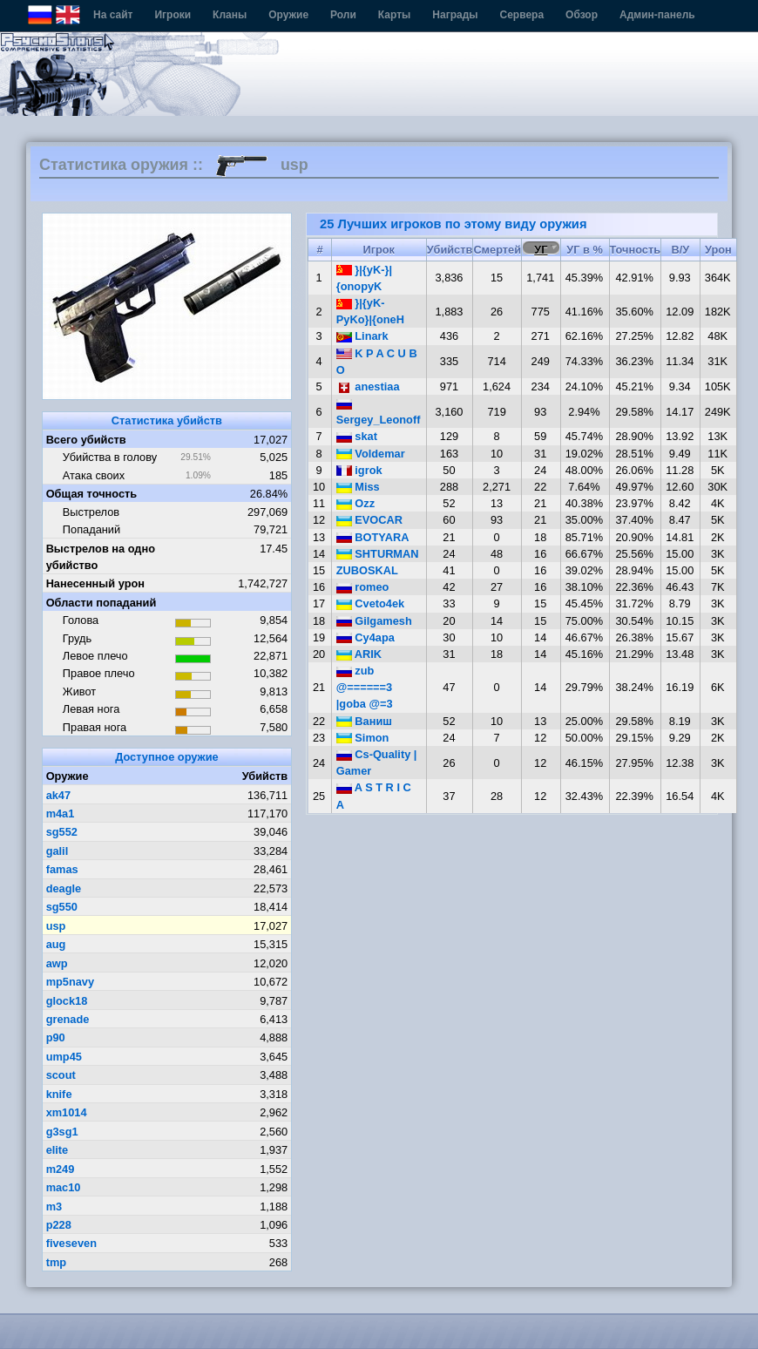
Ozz (355, 503)
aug (56, 944)
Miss (358, 486)
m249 (60, 1169)
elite (57, 1149)
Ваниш (364, 721)
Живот (79, 691)
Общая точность (92, 493)
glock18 (67, 1000)
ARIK (359, 654)
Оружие (288, 15)
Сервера (522, 15)
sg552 (62, 831)
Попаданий (91, 529)
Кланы (230, 15)
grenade (68, 1019)
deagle (64, 888)
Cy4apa (365, 637)
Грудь (77, 638)
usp (56, 925)
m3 (54, 1206)
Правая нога (94, 727)
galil (57, 851)
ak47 (58, 795)
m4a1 (60, 813)
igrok (359, 470)
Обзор (581, 15)
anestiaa (368, 386)
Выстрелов (91, 512)
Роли (343, 15)
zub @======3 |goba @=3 (364, 687)
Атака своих (94, 475)
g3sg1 (62, 1131)
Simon (362, 737)
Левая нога (91, 708)
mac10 (63, 1187)
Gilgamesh (374, 620)
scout (61, 1074)
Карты (394, 15)
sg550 (62, 906)
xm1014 (66, 1112)
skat (356, 436)
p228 (58, 1224)
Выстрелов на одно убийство (100, 557)
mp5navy (70, 981)
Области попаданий (101, 602)
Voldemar (370, 453)
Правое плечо (99, 673)
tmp (56, 1262)
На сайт (112, 15)
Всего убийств (86, 439)
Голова (80, 620)
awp (57, 963)
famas (62, 869)
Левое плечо (95, 655)
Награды (454, 15)
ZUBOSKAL (367, 570)
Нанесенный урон (95, 583)
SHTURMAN (377, 553)
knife (59, 1094)
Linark (362, 335)
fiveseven (71, 1243)
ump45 (64, 1056)
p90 (55, 1037)
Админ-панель (657, 15)
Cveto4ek (370, 603)
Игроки (172, 15)
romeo (362, 586)
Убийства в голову (110, 457)
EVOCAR (369, 519)
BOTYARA (372, 537)
